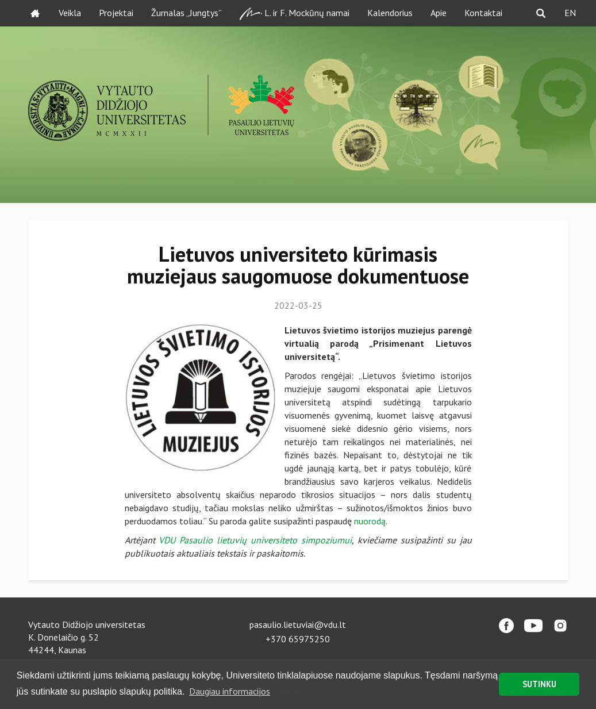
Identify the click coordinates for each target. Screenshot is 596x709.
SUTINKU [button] (539, 684)
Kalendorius (390, 12)
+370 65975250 (298, 639)
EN (570, 12)
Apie (438, 12)
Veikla (70, 12)
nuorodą (370, 521)
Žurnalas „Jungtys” (186, 12)
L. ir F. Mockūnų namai (294, 13)
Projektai (116, 12)
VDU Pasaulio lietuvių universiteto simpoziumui (255, 540)
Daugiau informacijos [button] (229, 691)
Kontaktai (483, 12)
